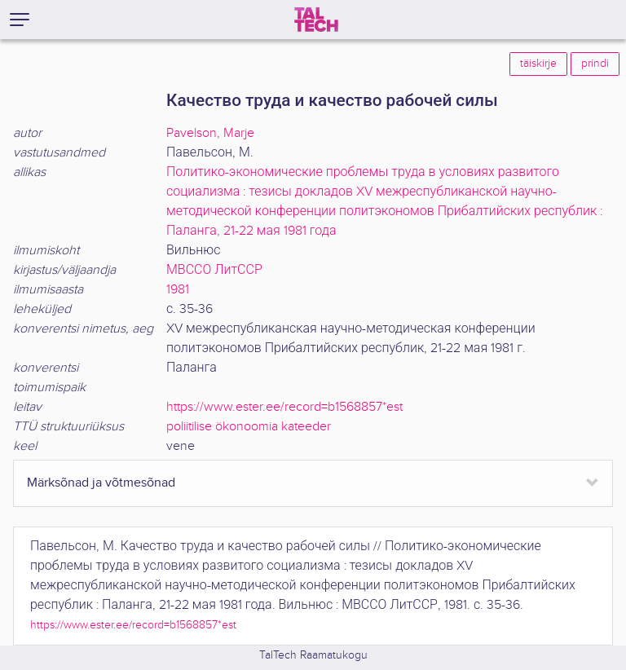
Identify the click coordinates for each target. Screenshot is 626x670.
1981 (177, 290)
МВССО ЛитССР (214, 270)
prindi (595, 63)
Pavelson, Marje (210, 133)
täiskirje (538, 63)
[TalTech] (316, 20)
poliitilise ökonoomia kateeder (248, 426)
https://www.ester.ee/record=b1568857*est (284, 407)
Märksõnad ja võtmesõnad (101, 483)
